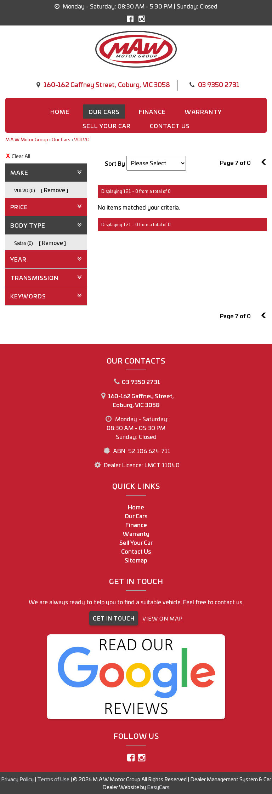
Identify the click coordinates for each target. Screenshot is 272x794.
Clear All (21, 156)
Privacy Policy (18, 779)
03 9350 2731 (218, 84)
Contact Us (136, 551)
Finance (152, 111)
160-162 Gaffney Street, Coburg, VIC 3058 (107, 84)
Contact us (170, 126)
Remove (54, 190)
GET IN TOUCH (114, 618)
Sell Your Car (107, 126)
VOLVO (82, 139)
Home (59, 111)
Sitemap (136, 560)
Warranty (203, 111)
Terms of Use (53, 779)
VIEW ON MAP (162, 618)
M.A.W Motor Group (26, 139)
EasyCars (158, 786)
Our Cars (104, 111)
